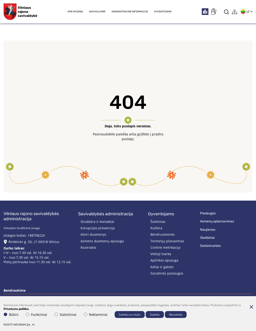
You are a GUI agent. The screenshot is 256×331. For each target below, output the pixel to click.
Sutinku (155, 315)
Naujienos (207, 230)
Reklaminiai (96, 314)
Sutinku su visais (129, 315)
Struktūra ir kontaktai (97, 221)
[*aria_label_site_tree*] (235, 11)
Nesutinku (175, 315)
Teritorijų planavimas (167, 241)
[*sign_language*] (213, 11)
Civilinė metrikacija (165, 247)
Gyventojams (162, 11)
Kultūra (156, 228)
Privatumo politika (16, 309)
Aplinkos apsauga (164, 260)
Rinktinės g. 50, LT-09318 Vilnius (34, 241)
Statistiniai (65, 314)
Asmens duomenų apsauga (102, 241)
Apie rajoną (75, 11)
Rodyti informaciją (19, 324)
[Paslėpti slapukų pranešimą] (251, 306)
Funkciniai (36, 314)
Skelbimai (207, 238)
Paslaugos (208, 213)
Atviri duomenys (93, 234)
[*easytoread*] (205, 11)
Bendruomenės (162, 234)
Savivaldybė (97, 11)
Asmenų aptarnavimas (217, 221)
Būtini (11, 314)
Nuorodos (88, 247)
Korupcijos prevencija (98, 228)
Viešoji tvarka (160, 254)
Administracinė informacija (130, 11)
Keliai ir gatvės (162, 267)
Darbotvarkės (210, 246)
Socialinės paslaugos (166, 273)
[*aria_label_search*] (226, 11)
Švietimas (158, 221)
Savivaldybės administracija (105, 213)
